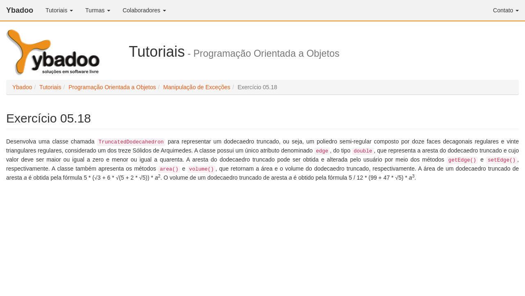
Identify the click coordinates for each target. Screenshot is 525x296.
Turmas (97, 10)
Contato (506, 10)
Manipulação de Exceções (196, 87)
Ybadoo (19, 10)
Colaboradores (144, 10)
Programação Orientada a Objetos (112, 87)
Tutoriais (59, 10)
